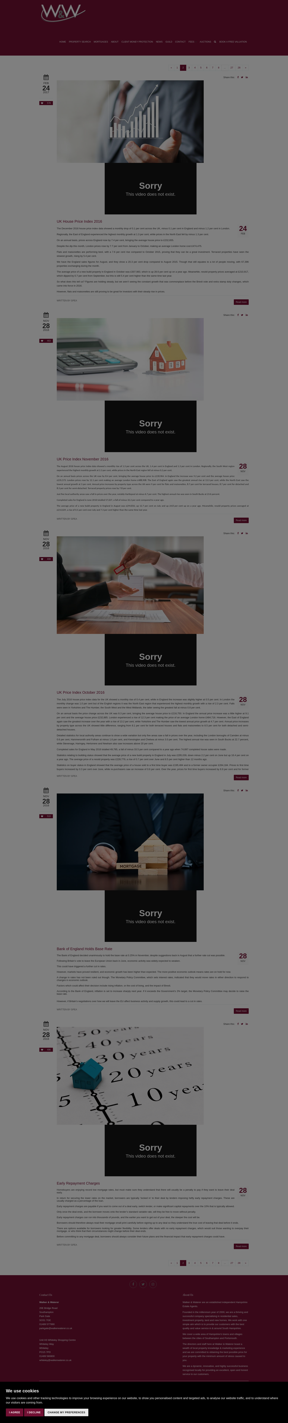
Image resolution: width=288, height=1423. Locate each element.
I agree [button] (14, 1412)
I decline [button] (34, 1412)
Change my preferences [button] (66, 1412)
